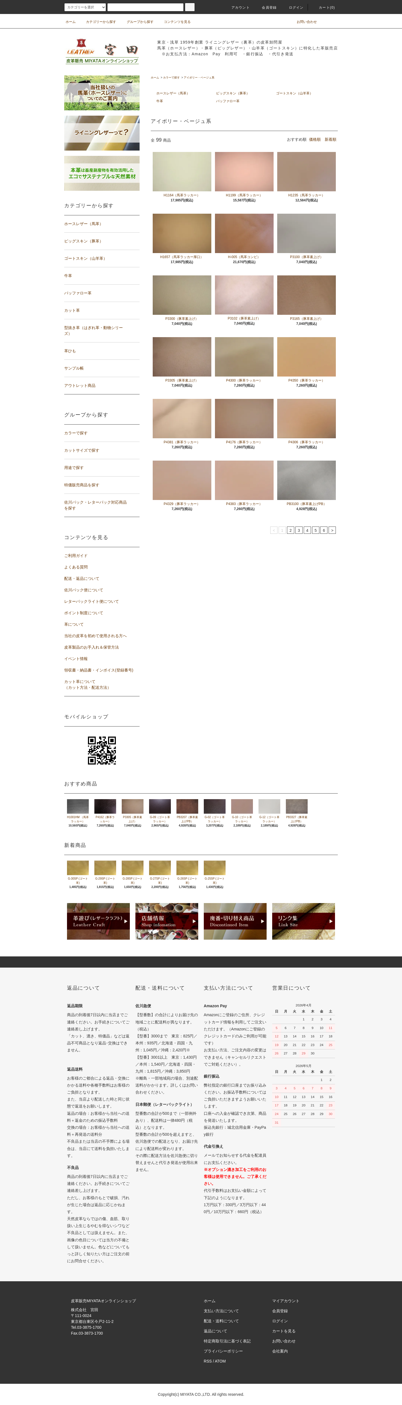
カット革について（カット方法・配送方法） (87, 684)
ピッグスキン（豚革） (233, 93)
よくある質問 (76, 567)
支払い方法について (221, 1311)
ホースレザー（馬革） (173, 93)
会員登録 (266, 7)
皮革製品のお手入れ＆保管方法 (91, 647)
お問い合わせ (303, 22)
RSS (208, 1361)
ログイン (293, 7)
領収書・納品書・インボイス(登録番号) (98, 670)
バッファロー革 (228, 101)
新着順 (330, 139)
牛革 (159, 101)
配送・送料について (221, 1321)
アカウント (237, 7)
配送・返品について (81, 578)
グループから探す (137, 22)
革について (74, 624)
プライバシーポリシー (223, 1351)
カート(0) (323, 7)
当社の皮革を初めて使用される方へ (95, 636)
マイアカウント (286, 1301)
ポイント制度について (83, 613)
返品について (215, 1331)
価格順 (315, 139)
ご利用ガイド (76, 555)
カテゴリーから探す (97, 22)
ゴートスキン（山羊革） (294, 93)
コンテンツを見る (174, 22)
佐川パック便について (83, 590)
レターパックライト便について (91, 601)
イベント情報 (76, 658)
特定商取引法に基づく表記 (227, 1341)
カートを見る (284, 1331)
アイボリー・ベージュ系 (199, 77)
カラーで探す (171, 77)
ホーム (71, 22)
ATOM (220, 1361)
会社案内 (280, 1351)
